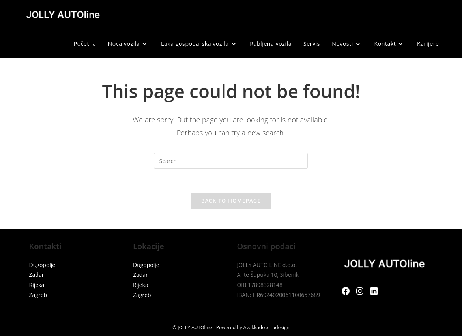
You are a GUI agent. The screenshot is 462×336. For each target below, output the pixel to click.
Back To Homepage (231, 200)
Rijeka (37, 285)
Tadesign (280, 327)
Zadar (36, 274)
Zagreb (38, 294)
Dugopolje (42, 264)
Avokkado (254, 327)
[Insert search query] (231, 161)
